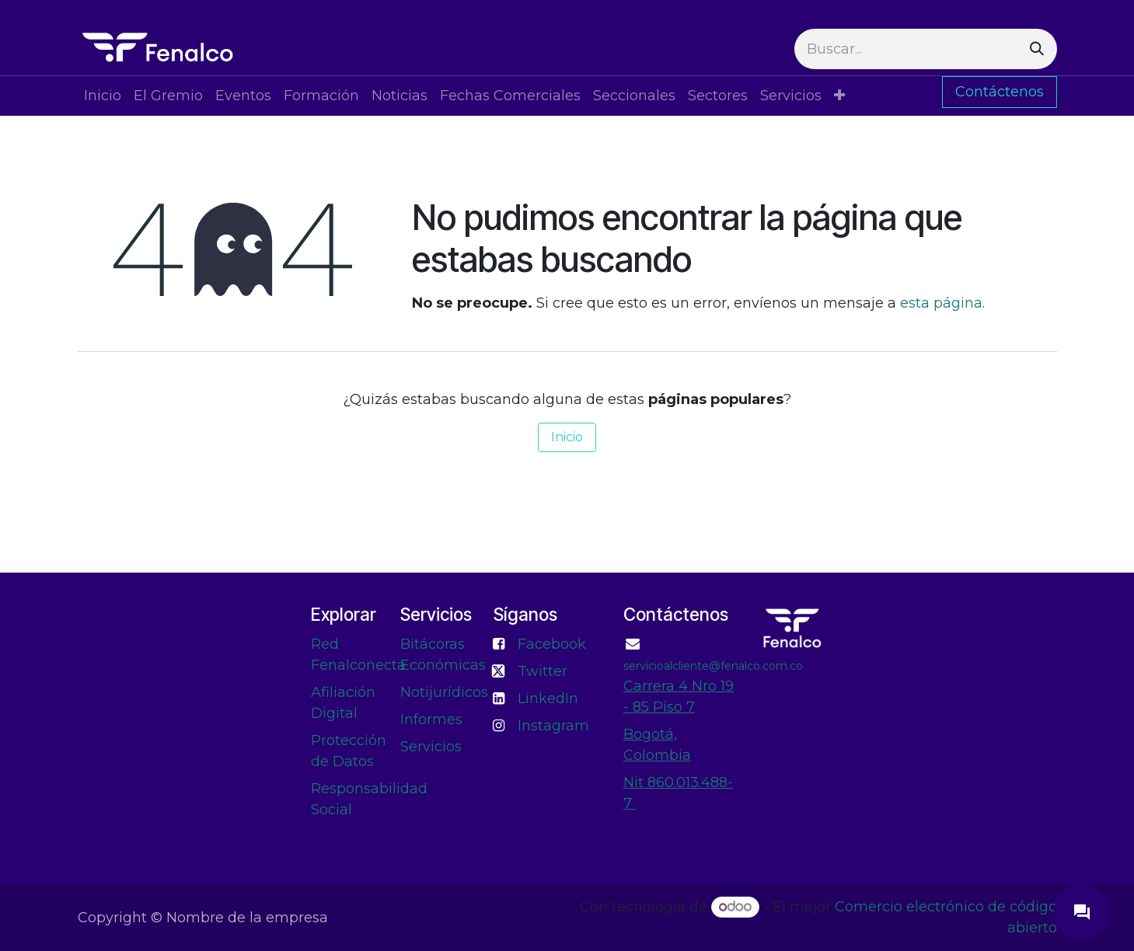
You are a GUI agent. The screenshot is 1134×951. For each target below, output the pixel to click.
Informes (431, 719)
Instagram (553, 725)
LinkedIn (548, 698)
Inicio (567, 437)
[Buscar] (1037, 49)
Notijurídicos (444, 692)
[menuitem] (102, 96)
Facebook (552, 644)
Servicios (431, 746)
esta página (941, 303)
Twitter (542, 671)
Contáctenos (999, 91)
